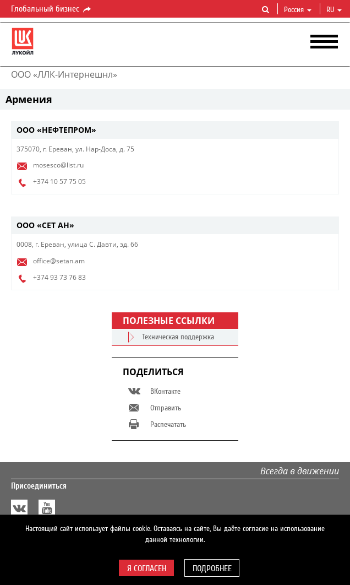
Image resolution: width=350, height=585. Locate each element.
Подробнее (212, 568)
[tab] (175, 130)
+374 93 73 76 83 (59, 277)
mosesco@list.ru (58, 165)
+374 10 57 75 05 (59, 181)
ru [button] (334, 10)
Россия (297, 10)
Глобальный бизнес (51, 9)
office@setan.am (59, 261)
